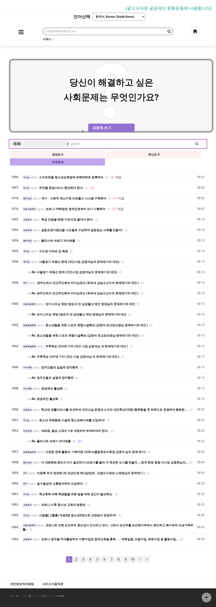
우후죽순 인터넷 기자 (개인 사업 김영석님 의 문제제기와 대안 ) (87, 346)
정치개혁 (27, 367)
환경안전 (27, 198)
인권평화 (27, 230)
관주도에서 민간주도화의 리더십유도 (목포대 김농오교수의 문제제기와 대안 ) (88, 283)
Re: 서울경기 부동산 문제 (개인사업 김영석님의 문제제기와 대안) (73, 272)
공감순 (57, 154)
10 (133, 559)
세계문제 (57, 162)
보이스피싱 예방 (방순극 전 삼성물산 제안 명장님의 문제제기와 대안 (90, 304)
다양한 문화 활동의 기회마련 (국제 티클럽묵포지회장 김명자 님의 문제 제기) (95, 452)
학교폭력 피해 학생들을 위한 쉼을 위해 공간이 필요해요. (76, 494)
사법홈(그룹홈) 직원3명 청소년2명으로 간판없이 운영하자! (78, 515)
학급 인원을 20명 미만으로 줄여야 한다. (67, 219)
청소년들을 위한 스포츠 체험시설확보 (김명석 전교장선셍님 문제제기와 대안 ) (96, 325)
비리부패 (27, 431)
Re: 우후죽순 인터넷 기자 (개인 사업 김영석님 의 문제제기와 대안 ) (74, 356)
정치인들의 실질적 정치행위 (60, 367)
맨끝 (147, 559)
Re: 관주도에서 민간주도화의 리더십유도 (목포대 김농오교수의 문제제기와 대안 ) (83, 293)
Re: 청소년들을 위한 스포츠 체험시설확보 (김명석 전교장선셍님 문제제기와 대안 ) (84, 335)
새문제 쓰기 (101, 128)
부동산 (26, 251)
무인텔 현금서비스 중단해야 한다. (61, 188)
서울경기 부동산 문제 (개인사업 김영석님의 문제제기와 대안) (79, 261)
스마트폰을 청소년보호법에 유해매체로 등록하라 (71, 177)
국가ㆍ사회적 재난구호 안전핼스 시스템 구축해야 (74, 198)
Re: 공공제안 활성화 (43, 399)
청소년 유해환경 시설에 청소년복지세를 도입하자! (72, 420)
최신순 (153, 154)
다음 (140, 559)
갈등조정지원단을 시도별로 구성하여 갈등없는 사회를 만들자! (82, 230)
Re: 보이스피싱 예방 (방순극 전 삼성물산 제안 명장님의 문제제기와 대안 (77, 314)
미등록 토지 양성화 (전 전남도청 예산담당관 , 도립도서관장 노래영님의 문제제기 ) (91, 473)
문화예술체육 (29, 325)
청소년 (26, 177)
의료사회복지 (29, 209)
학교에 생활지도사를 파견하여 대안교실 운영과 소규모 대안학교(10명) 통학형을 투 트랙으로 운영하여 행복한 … (114, 409)
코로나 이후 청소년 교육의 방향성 (63, 504)
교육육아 (27, 219)
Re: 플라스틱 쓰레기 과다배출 (50, 441)
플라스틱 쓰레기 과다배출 (58, 240)
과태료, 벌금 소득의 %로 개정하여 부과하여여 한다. (75, 430)
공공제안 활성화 (52, 388)
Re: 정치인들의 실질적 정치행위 (51, 377)
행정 (25, 283)
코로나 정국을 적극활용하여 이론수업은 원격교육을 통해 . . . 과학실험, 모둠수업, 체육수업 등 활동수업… (110, 539)
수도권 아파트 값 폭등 (54, 251)
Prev (5, 6)
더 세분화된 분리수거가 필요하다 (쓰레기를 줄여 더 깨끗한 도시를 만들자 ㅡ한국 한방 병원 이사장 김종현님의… (114, 462)
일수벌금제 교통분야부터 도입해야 (60, 483)
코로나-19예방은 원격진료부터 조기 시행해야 (75, 209)
